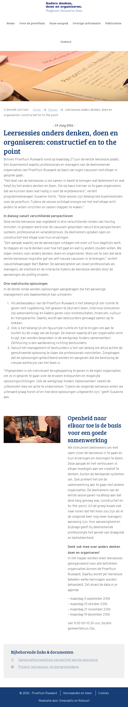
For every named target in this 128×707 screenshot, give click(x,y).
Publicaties (113, 23)
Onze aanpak (58, 23)
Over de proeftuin (32, 23)
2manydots (66, 701)
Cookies (103, 693)
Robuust (84, 701)
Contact (65, 41)
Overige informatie (87, 23)
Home (11, 23)
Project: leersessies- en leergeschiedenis (48, 667)
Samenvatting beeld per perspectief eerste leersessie (58, 660)
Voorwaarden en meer (78, 693)
